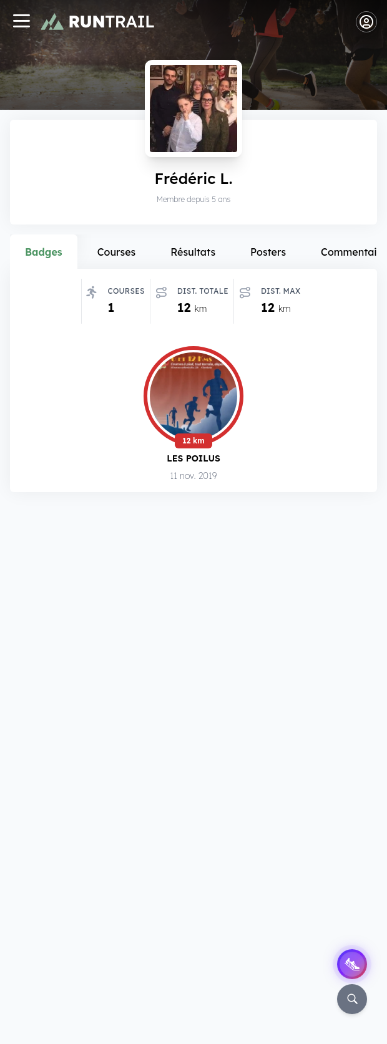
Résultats (192, 252)
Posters (268, 252)
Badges (43, 252)
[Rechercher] (352, 999)
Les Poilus (193, 458)
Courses (116, 252)
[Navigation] (21, 22)
